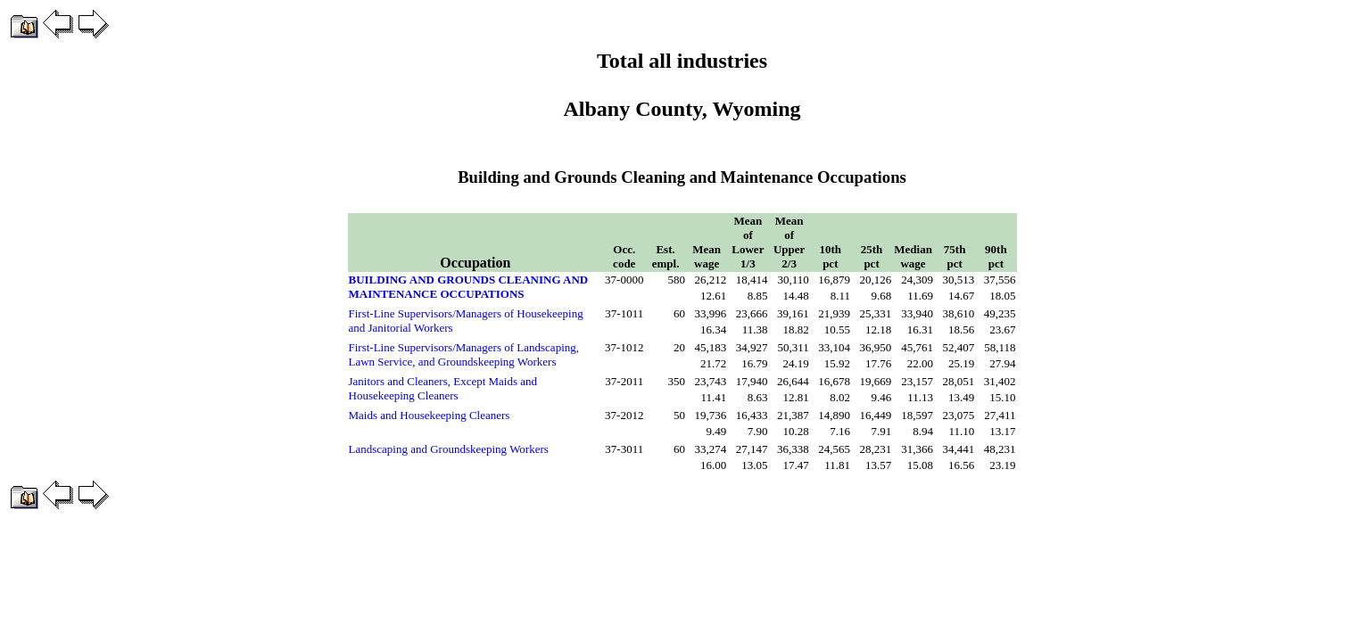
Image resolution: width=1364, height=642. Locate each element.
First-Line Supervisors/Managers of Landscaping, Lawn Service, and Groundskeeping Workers (464, 354)
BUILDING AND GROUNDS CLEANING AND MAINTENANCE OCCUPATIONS (469, 286)
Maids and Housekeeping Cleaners (429, 415)
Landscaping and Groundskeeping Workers (449, 449)
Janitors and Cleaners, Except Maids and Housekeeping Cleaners (443, 388)
